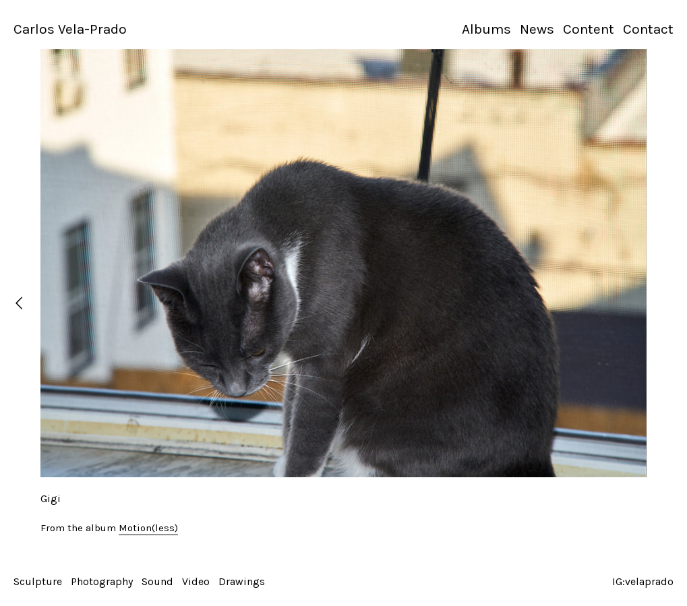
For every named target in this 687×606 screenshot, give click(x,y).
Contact (648, 29)
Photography (102, 581)
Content (588, 29)
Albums (486, 29)
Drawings (241, 581)
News (537, 29)
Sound (157, 581)
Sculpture (37, 581)
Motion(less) (148, 528)
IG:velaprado (643, 581)
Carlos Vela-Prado (70, 29)
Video (196, 581)
